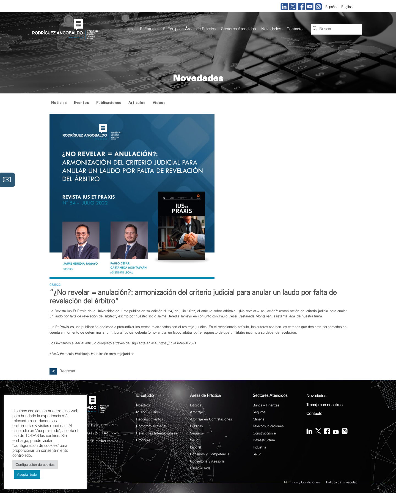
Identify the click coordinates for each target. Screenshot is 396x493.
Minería (258, 419)
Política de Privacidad (342, 482)
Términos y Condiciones (302, 482)
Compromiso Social (151, 426)
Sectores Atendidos (238, 29)
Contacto (294, 29)
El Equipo (171, 29)
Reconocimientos (149, 419)
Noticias (59, 103)
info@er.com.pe (107, 441)
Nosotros (143, 405)
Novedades (271, 29)
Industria (259, 447)
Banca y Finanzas (266, 405)
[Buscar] (315, 29)
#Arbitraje (82, 354)
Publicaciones (108, 103)
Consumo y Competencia (209, 454)
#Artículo (67, 354)
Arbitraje (196, 412)
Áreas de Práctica (200, 29)
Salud (194, 440)
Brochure (143, 440)
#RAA (54, 354)
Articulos (136, 103)
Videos (159, 103)
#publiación (99, 354)
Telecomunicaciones (268, 426)
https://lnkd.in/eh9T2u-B (177, 343)
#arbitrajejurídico (121, 354)
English (347, 7)
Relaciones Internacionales (156, 433)
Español (331, 7)
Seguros (196, 433)
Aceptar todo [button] (27, 474)
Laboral (195, 447)
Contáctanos (7, 180)
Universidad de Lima (112, 311)
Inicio (129, 29)
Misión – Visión (148, 412)
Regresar (67, 371)
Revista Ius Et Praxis (70, 311)
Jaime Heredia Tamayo (174, 316)
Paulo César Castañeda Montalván (245, 316)
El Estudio (149, 29)
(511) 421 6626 (107, 433)
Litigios (195, 405)
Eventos (81, 103)
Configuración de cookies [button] (35, 464)
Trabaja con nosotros (324, 405)
